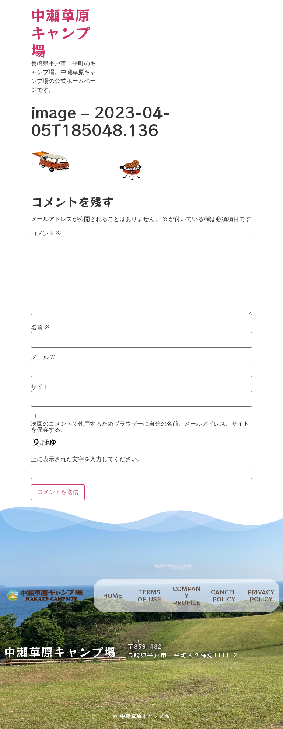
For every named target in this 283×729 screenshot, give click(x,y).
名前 (40, 328)
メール (43, 357)
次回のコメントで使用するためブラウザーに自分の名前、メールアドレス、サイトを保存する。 (140, 427)
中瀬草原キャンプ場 (60, 32)
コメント (46, 233)
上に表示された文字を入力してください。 (87, 459)
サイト (40, 387)
